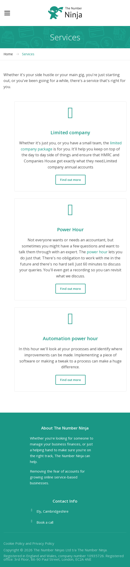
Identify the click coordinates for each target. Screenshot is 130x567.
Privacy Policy (43, 543)
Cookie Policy (14, 543)
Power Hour (70, 229)
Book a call (44, 522)
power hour (97, 251)
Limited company (70, 132)
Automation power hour (70, 338)
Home (8, 54)
